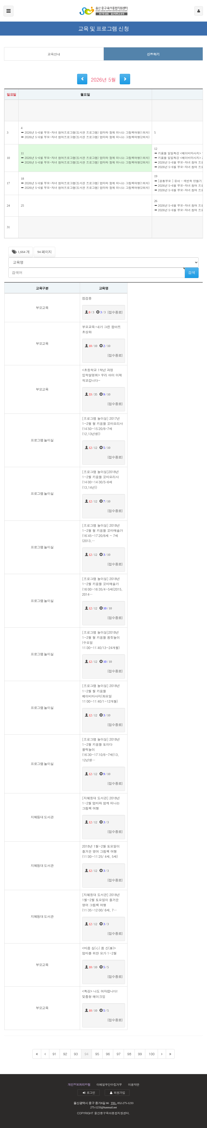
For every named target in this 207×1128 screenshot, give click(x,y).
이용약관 (133, 1084)
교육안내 (53, 54)
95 (97, 1053)
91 (55, 1053)
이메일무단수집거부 (109, 1084)
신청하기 (153, 54)
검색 (191, 272)
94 (87, 1053)
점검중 (87, 298)
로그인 (88, 1093)
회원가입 (117, 1093)
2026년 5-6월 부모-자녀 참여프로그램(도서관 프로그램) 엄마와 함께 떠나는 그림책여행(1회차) (85, 132)
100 (151, 1053)
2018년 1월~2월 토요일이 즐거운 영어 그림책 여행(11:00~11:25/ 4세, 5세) (101, 851)
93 (76, 1053)
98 (129, 1053)
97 (118, 1053)
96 (108, 1053)
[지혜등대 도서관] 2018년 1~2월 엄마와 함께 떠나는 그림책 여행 (101, 803)
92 (65, 1053)
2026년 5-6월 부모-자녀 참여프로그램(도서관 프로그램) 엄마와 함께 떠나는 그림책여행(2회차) (85, 137)
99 (140, 1053)
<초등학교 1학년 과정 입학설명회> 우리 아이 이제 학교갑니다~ (102, 374)
